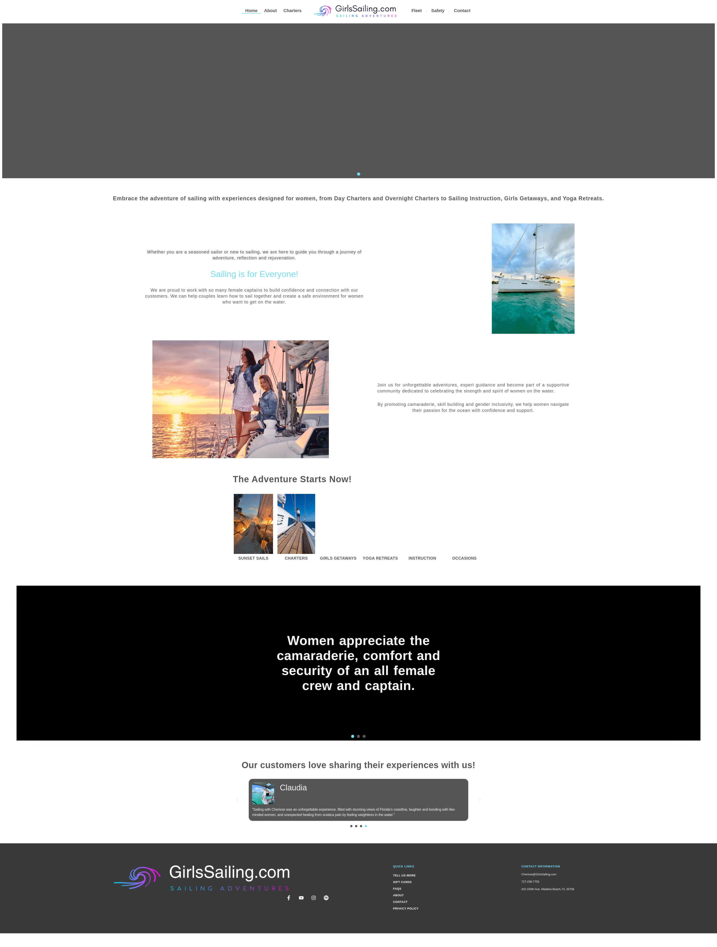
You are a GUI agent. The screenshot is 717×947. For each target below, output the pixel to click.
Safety (437, 10)
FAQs (397, 888)
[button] (352, 174)
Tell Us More (404, 875)
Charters (293, 10)
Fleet (417, 10)
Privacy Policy (406, 908)
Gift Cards (402, 882)
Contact (462, 10)
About (270, 10)
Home (251, 10)
